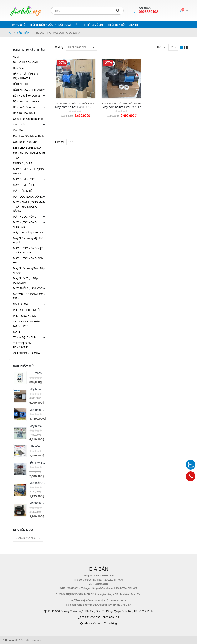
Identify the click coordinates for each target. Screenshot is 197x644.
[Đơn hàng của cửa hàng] (81, 47)
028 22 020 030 (91, 617)
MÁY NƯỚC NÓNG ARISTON (25, 224)
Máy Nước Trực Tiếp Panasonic (25, 280)
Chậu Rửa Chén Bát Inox (28, 118)
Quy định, (85, 623)
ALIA (16, 56)
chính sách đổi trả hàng (104, 623)
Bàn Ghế (18, 68)
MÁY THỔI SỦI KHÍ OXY (28, 288)
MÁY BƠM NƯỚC (63, 103)
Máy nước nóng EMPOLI (28, 232)
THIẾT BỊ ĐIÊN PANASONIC (22, 345)
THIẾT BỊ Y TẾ (115, 25)
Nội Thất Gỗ (20, 304)
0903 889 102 (111, 617)
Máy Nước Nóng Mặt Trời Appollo (28, 240)
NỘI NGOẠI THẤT (68, 25)
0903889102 (148, 11)
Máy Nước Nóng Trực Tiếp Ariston (29, 270)
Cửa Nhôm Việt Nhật (25, 141)
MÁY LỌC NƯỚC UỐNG (28, 196)
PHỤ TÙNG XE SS (24, 315)
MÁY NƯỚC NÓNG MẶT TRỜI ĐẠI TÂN (28, 250)
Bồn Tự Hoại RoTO (24, 112)
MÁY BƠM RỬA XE (25, 185)
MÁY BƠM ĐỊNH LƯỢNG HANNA (28, 171)
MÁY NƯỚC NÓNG (25, 216)
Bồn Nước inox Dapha (26, 95)
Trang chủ (18, 25)
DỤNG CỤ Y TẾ (22, 163)
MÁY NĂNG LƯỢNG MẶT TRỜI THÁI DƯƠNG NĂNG (28, 206)
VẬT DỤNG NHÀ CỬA (26, 353)
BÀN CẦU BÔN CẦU (25, 62)
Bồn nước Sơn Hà (24, 107)
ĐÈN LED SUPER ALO (27, 147)
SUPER (17, 331)
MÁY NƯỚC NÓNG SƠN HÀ (28, 260)
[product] (75, 78)
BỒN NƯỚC (20, 84)
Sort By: (59, 47)
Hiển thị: (161, 47)
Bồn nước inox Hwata (26, 101)
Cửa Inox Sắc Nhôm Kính (28, 136)
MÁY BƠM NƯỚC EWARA (83, 103)
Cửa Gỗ (18, 130)
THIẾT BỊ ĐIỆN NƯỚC (40, 25)
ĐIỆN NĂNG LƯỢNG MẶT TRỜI (29, 155)
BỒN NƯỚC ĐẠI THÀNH (28, 89)
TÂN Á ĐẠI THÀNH (24, 337)
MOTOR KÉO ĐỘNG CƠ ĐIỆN (28, 296)
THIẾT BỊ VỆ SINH (94, 25)
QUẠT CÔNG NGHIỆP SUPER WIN (26, 323)
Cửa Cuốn (19, 124)
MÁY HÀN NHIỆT (23, 190)
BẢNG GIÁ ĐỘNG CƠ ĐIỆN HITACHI (26, 76)
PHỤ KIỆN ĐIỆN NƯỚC (27, 309)
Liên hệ (134, 25)
